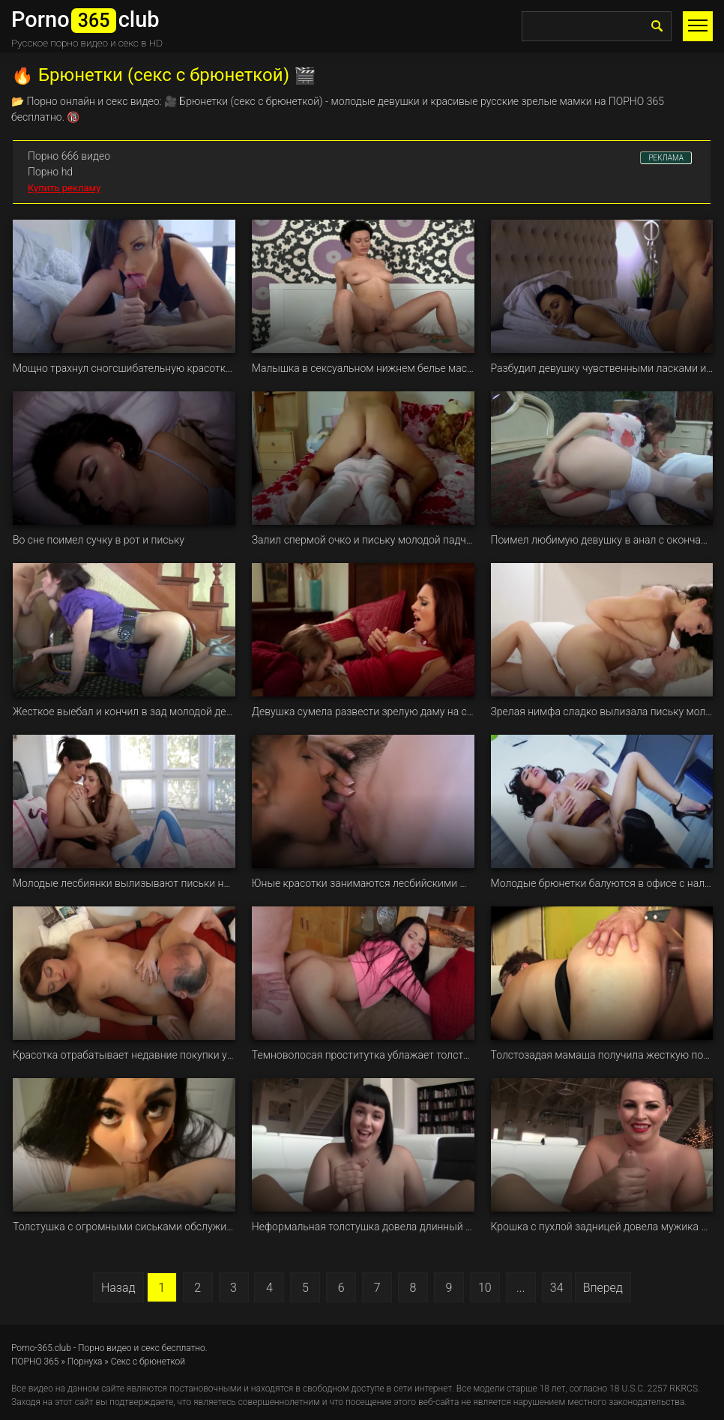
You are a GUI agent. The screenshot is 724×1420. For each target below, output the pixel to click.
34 (557, 1288)
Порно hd (50, 172)
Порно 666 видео (69, 156)
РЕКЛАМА (666, 158)
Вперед (603, 1288)
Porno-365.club (41, 1348)
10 (485, 1288)
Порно (41, 101)
